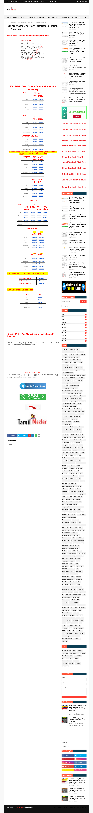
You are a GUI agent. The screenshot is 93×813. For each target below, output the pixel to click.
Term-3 (69, 623)
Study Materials (13, 22)
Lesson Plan (76, 543)
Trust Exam (79, 630)
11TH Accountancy (66, 359)
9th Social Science (74, 481)
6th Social (72, 463)
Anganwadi (65, 491)
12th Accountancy (66, 396)
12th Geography (66, 419)
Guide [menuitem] (22, 17)
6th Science (65, 463)
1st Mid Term (65, 434)
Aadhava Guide (72, 483)
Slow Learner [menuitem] (55, 17)
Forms (79, 522)
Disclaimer (35, 1)
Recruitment (80, 589)
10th (74, 314)
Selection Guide (66, 599)
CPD (71, 509)
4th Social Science (74, 452)
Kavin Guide (81, 540)
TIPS (70, 628)
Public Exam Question (75, 581)
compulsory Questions (67, 507)
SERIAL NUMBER (75, 599)
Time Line (77, 625)
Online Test (65, 563)
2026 (63, 439)
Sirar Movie (64, 602)
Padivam (72, 566)
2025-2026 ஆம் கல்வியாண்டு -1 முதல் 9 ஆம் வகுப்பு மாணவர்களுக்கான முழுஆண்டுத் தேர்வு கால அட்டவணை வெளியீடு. (77, 91)
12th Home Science (66, 421)
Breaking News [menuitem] (76, 17)
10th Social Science (74, 354)
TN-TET (75, 628)
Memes (79, 550)
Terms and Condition (27, 1)
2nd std (74, 324)
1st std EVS (65, 437)
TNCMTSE (81, 628)
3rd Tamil (80, 447)
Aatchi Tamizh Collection (68, 486)
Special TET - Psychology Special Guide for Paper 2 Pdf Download (77, 719)
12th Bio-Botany (81, 401)
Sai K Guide (68, 594)
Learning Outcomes (67, 543)
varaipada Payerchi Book (68, 636)
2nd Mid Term (65, 442)
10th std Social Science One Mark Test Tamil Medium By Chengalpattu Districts (77, 99)
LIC (82, 543)
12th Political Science (67, 429)
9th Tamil (64, 483)
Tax (63, 620)
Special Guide (65, 607)
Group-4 (75, 527)
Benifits (68, 499)
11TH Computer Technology (68, 375)
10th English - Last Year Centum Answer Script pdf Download (76, 34)
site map (42, 1)
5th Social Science (74, 457)
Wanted (77, 636)
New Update (65, 558)
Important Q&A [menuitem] (31, 17)
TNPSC (63, 630)
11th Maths (65, 385)
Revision (70, 592)
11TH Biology (65, 365)
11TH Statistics (78, 390)
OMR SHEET (65, 561)
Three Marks (70, 625)
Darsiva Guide (65, 512)
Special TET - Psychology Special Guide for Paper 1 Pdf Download (77, 798)
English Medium (72, 517)
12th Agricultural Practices (79, 396)
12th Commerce (66, 411)
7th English (65, 468)
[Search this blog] (71, 301)
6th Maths (78, 460)
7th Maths (72, 468)
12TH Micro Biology (66, 424)
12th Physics (80, 426)
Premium (78, 576)
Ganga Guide (65, 527)
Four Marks (73, 525)
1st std (74, 322)
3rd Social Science (66, 447)
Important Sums (66, 532)
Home (8, 1)
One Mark (72, 561)
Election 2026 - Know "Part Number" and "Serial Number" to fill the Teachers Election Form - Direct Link (77, 25)
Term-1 (81, 620)
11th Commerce (66, 370)
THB (80, 623)
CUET (79, 509)
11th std (74, 316)
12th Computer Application (78, 411)
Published (77, 584)
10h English (65, 349)
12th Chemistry (77, 408)
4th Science (65, 452)
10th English (65, 352)
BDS (63, 499)
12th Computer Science (67, 414)
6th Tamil (70, 465)
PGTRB (72, 571)
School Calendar (77, 594)
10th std (83, 354)
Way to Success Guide (67, 638)
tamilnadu (80, 618)
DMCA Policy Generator (51, 1)
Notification (77, 558)
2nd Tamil (78, 442)
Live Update (65, 545)
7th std (74, 338)
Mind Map (64, 553)
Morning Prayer (74, 556)
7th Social (64, 470)
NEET (81, 556)
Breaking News (77, 501)
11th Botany (73, 365)
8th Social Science (73, 476)
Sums (80, 610)
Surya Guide (65, 615)
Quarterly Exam (65, 587)
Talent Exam (79, 615)
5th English (71, 455)
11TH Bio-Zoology (78, 362)
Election (64, 517)
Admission (64, 488)
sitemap (66, 807)
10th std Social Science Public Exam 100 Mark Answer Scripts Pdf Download (77, 59)
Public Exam (65, 581)
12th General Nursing (75, 416)
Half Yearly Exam (66, 530)
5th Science (65, 457)
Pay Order (72, 568)
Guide (80, 527)
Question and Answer (77, 587)
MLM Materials (72, 553)
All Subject (78, 488)
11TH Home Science (74, 383)
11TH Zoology (78, 393)
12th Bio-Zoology (77, 403)
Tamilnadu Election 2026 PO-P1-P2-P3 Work (77, 82)
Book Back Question (67, 501)
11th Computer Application (78, 370)
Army (75, 496)
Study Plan (74, 610)
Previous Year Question (67, 579)
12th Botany (73, 406)
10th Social (65, 354)
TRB (74, 630)
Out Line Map (65, 566)
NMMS (71, 558)
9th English (71, 478)
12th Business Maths (67, 408)
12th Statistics (77, 429)
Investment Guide (66, 538)
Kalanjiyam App (65, 540)
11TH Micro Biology (74, 385)
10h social (72, 349)
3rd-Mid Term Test (66, 450)
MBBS (74, 550)
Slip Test (76, 602)
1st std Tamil (81, 437)
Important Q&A (81, 530)
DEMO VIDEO (74, 512)
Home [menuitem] (8, 17)
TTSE (63, 633)
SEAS (84, 594)
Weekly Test (77, 638)
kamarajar (73, 540)
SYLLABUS (72, 615)
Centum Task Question (72, 504)
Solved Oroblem (81, 605)
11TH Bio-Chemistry (67, 362)
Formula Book (65, 525)
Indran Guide (76, 535)
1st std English (79, 434)
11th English (65, 377)
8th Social (64, 476)
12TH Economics (79, 414)
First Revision (65, 522)
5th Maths (78, 455)
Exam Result (76, 519)
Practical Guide (65, 576)
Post (63, 574)
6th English (71, 460)
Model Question (81, 553)
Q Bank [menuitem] (48, 17)
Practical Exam (73, 574)
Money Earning (65, 556)
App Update (82, 494)
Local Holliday (73, 545)
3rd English (65, 445)
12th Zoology (78, 432)
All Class (71, 488)
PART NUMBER (80, 566)
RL (80, 592)
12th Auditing (65, 398)
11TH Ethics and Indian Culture (77, 377)
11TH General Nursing (74, 357)
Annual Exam (73, 491)
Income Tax (74, 532)
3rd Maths (72, 445)
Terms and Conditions (81, 807)
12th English (65, 416)
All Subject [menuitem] (16, 17)
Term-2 (64, 623)
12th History (74, 419)
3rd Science (79, 445)
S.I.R (84, 592)
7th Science (79, 468)
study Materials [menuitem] (66, 17)
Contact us (17, 1)
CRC (75, 509)
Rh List (76, 592)
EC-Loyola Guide (81, 514)
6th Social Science (81, 463)
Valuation (82, 633)
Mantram (64, 550)
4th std (74, 330)
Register (64, 592)
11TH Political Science (67, 390)
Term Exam (75, 620)
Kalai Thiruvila (80, 538)
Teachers (68, 620)
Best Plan (78, 499)
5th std (74, 332)
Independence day (66, 535)
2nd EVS (76, 439)
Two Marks (69, 633)
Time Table (64, 628)
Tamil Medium (65, 618)
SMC (74, 605)
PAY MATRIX (65, 568)
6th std (74, 335)
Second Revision (66, 597)
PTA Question (78, 579)
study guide (82, 607)
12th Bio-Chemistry (66, 403)
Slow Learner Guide (66, 605)
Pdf (77, 568)
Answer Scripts (74, 494)
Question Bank (65, 589)
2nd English (69, 439)
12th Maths (76, 421)
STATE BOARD (74, 607)
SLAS (71, 602)
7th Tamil (76, 470)
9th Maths (78, 478)
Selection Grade (76, 597)
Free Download (81, 525)
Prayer (72, 576)
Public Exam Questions (67, 584)
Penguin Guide (65, 571)
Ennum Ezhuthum (66, 519)
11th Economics (81, 375)
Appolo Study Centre (67, 496)
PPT (67, 574)
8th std (81, 476)
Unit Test (76, 633)
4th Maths (82, 450)
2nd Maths (82, 439)
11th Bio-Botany (77, 359)
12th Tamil (70, 432)
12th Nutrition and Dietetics (68, 426)
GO (71, 527)
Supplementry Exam (66, 612)
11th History (65, 383)
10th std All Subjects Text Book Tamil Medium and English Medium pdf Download (77, 74)
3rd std (74, 327)
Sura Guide (76, 612)
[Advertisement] (33, 72)
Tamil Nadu (73, 618)
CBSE (63, 504)
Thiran (63, 625)
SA (63, 594)
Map (70, 550)
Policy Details (79, 571)
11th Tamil (70, 393)
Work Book (64, 641)
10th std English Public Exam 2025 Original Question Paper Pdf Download (77, 42)
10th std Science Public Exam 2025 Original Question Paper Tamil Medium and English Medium (77, 51)
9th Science (65, 481)
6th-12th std (77, 465)
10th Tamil (64, 357)
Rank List (73, 589)
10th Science (81, 352)
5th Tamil (64, 460)
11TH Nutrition (65, 388)
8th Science (79, 473)
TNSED (69, 630)
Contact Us (64, 742)
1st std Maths (73, 437)
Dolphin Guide (65, 514)
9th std (74, 340)
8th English (65, 473)
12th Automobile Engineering (69, 401)
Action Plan (78, 486)
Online (77, 561)
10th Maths (72, 352)
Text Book (75, 623)
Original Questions (74, 563)
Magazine (64, 548)
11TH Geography (78, 380)
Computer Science (79, 507)
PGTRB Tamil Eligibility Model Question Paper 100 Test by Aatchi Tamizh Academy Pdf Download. (77, 708)
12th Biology (65, 406)
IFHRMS (74, 530)
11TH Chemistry (78, 367)
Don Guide (73, 514)
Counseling (65, 509)
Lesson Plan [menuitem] (40, 17)
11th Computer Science (67, 372)
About (12, 1)
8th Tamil (64, 478)
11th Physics (74, 388)
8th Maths (72, 473)
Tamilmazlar (19, 807)
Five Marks (73, 522)
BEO (73, 499)
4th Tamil (64, 455)
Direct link (81, 512)
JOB (74, 538)
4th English (75, 450)
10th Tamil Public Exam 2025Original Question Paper (77, 66)
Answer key (80, 491)
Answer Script (65, 494)
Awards (80, 496)
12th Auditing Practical (76, 398)
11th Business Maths (67, 367)
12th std (74, 319)
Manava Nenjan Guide (74, 548)
